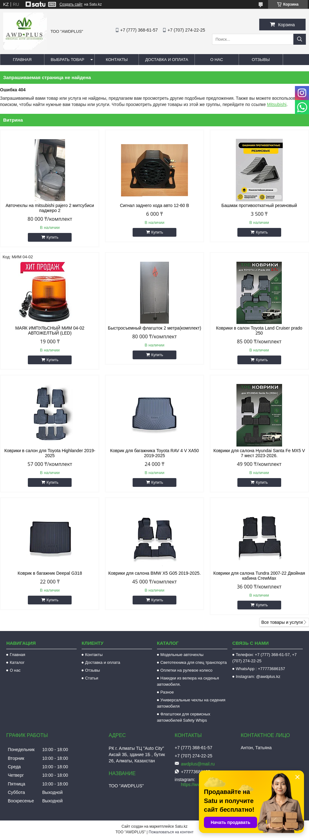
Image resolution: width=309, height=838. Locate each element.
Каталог (17, 662)
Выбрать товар (67, 59)
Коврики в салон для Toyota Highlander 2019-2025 (49, 453)
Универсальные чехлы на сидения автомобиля (191, 703)
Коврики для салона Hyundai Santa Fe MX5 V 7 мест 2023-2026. (259, 453)
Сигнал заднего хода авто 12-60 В (154, 205)
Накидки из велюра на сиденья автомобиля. (188, 681)
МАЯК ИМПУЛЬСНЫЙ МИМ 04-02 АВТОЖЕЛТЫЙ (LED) (49, 331)
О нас (216, 59)
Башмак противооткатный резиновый (259, 205)
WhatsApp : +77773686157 (260, 668)
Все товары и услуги (282, 622)
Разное (167, 692)
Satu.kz (181, 826)
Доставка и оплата (166, 59)
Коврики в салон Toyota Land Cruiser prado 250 (259, 331)
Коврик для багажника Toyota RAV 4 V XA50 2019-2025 (154, 453)
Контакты (117, 59)
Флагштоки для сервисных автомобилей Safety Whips (183, 717)
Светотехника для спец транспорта (193, 662)
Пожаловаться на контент (171, 832)
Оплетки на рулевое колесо (186, 670)
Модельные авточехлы (182, 654)
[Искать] (299, 39)
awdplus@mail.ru (198, 763)
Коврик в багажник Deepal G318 (50, 573)
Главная (22, 59)
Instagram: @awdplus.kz (258, 676)
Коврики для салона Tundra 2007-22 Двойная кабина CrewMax (259, 576)
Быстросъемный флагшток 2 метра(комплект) (154, 328)
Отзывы (261, 59)
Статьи (91, 678)
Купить (52, 237)
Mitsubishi (276, 104)
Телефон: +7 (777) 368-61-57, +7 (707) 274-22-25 (264, 657)
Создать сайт (71, 4)
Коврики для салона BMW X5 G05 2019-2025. (154, 573)
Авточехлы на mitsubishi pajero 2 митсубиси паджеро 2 (50, 208)
